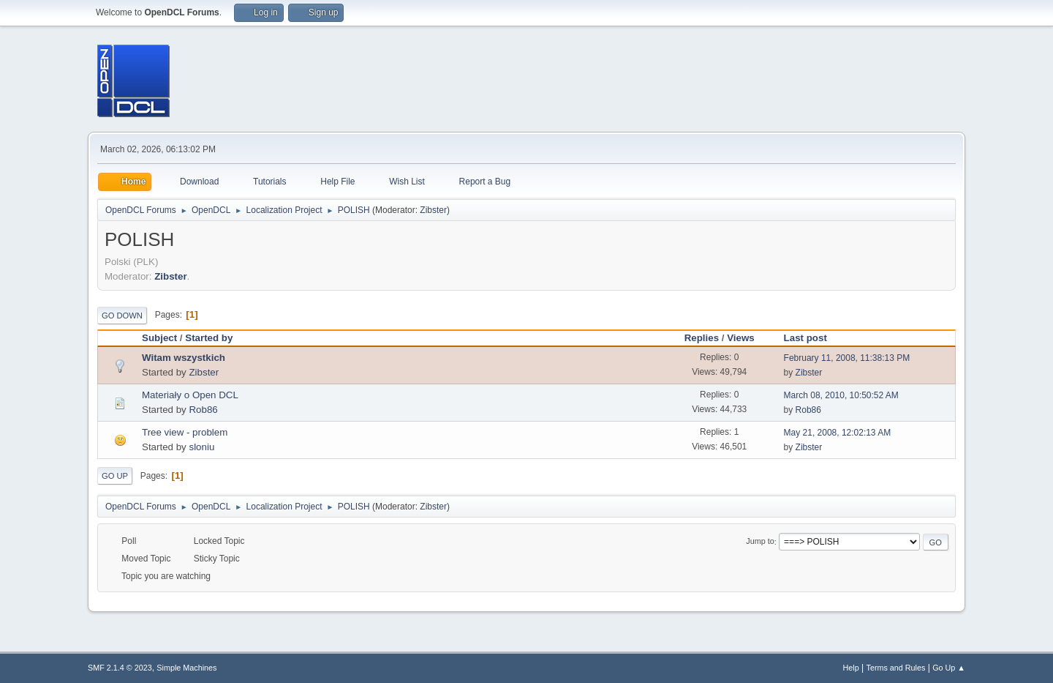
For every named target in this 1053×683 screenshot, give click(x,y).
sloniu (201, 446)
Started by (215, 337)
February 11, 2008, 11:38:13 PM (847, 358)
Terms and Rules (896, 667)
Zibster (433, 210)
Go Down (122, 315)
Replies (701, 337)
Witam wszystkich (183, 357)
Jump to (760, 541)
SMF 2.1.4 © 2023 (120, 667)
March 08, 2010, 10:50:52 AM (841, 395)
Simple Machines (186, 667)
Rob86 (203, 409)
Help (851, 667)
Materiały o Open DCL (190, 394)
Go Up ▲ (948, 667)
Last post (805, 337)
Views (741, 337)
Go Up (115, 475)
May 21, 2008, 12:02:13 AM (837, 433)
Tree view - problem (184, 432)
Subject (159, 337)
